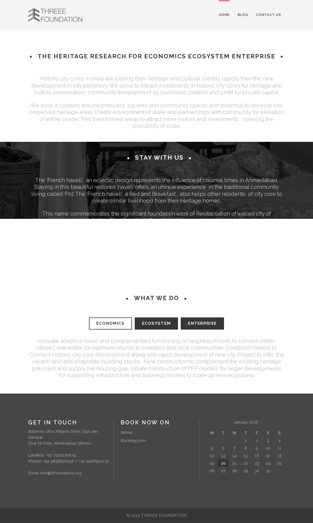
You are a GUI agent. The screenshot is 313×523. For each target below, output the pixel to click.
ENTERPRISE (202, 323)
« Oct (223, 478)
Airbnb (127, 432)
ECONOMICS (110, 323)
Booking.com (133, 440)
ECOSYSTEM (156, 323)
